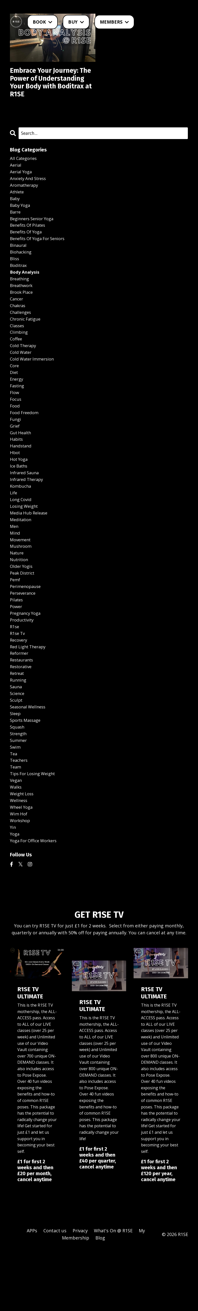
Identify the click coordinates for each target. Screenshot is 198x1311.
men (14, 565)
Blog (100, 1299)
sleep (16, 765)
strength (19, 787)
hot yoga (19, 494)
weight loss (23, 851)
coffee (16, 365)
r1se (15, 672)
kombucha (21, 522)
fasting (18, 415)
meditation (21, 558)
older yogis (22, 608)
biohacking (21, 272)
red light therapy (29, 694)
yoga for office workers (36, 901)
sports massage (27, 772)
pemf (15, 622)
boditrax (19, 286)
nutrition (20, 601)
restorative (22, 715)
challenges (21, 336)
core (15, 394)
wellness (19, 858)
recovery (19, 687)
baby (15, 215)
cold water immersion (34, 386)
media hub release (30, 551)
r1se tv (18, 680)
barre (16, 229)
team (16, 823)
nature (17, 594)
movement (21, 580)
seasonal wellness (29, 758)
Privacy (80, 1292)
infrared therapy (28, 515)
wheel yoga (22, 866)
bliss (15, 279)
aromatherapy (25, 201)
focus (16, 429)
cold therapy (24, 372)
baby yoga (21, 222)
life (14, 529)
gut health (21, 465)
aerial (16, 179)
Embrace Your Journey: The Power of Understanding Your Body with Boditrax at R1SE (48, 89)
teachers (19, 815)
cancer (17, 322)
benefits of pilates (30, 243)
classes (18, 351)
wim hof (19, 872)
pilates (17, 644)
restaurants (23, 708)
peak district (23, 615)
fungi (16, 451)
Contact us (54, 1292)
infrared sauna (25, 508)
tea (14, 808)
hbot (15, 486)
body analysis (25, 293)
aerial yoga (22, 186)
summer (19, 794)
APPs (32, 1292)
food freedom (25, 444)
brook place (22, 315)
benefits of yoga (28, 251)
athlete (18, 208)
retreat (18, 723)
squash (17, 780)
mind (15, 572)
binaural (19, 265)
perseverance (24, 637)
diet (14, 401)
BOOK (42, 22)
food (15, 436)
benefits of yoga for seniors (40, 258)
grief (15, 458)
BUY (76, 22)
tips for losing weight (35, 830)
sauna (16, 737)
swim (15, 801)
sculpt (17, 751)
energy (17, 408)
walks (16, 844)
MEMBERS (114, 22)
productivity (23, 665)
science (18, 744)
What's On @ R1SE (113, 1292)
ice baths (19, 501)
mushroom (21, 587)
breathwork (22, 308)
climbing (19, 358)
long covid (21, 537)
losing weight (25, 544)
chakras (18, 329)
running (19, 730)
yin (13, 887)
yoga (15, 894)
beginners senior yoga (34, 236)
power (16, 651)
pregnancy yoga (27, 658)
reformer (20, 701)
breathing (20, 301)
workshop (21, 880)
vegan (16, 837)
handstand (21, 479)
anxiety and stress (30, 193)
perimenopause (26, 629)
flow (15, 422)
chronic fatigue (27, 344)
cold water (22, 379)
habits (17, 472)
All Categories (24, 172)
